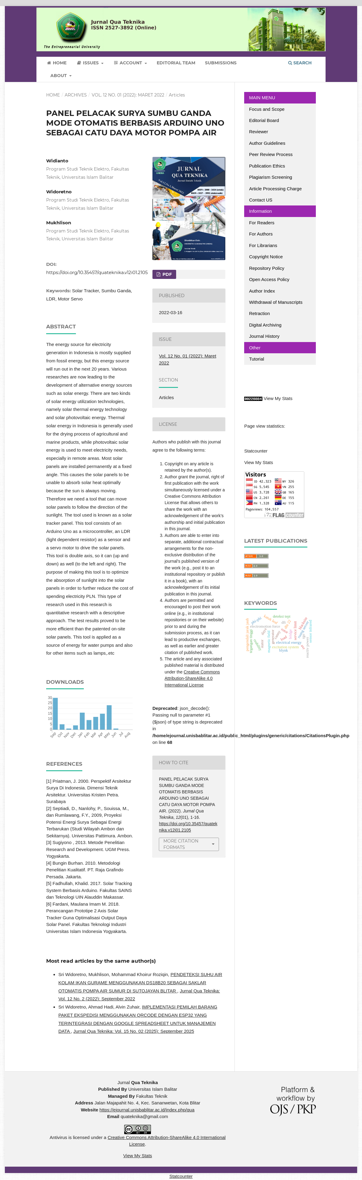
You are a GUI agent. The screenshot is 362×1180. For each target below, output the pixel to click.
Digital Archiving (265, 324)
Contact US (260, 199)
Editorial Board (264, 120)
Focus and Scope (267, 109)
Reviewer (258, 131)
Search (300, 63)
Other (255, 347)
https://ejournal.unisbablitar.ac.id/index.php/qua (147, 1109)
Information (260, 211)
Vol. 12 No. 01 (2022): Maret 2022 (128, 95)
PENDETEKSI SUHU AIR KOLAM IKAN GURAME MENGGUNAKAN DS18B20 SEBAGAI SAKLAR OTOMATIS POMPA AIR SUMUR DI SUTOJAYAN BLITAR (140, 982)
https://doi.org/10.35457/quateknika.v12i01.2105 (97, 272)
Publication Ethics (267, 165)
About (59, 75)
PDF (166, 274)
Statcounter (256, 450)
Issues (88, 63)
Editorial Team (176, 63)
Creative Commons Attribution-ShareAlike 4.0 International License (192, 678)
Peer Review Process (270, 154)
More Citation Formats (180, 844)
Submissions (221, 63)
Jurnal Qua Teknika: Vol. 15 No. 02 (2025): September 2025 (133, 1031)
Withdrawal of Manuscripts (275, 302)
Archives (76, 95)
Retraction (259, 313)
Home (56, 63)
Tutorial (257, 358)
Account (128, 63)
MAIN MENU (262, 97)
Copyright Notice (266, 256)
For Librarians (263, 245)
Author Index (262, 290)
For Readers (261, 222)
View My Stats (278, 398)
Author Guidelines (267, 143)
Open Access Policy (269, 279)
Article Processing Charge (276, 188)
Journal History (264, 336)
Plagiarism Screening (270, 177)
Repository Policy (266, 268)
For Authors (261, 233)
